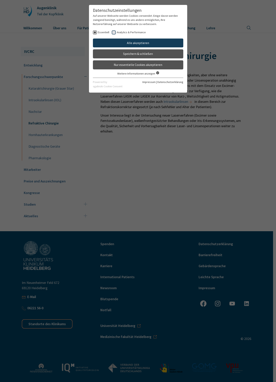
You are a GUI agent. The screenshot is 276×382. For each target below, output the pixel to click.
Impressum (149, 82)
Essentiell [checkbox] (103, 32)
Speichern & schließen (138, 54)
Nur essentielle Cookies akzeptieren (138, 65)
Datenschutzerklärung (170, 82)
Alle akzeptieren (138, 43)
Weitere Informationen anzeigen (138, 73)
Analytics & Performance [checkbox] (131, 32)
